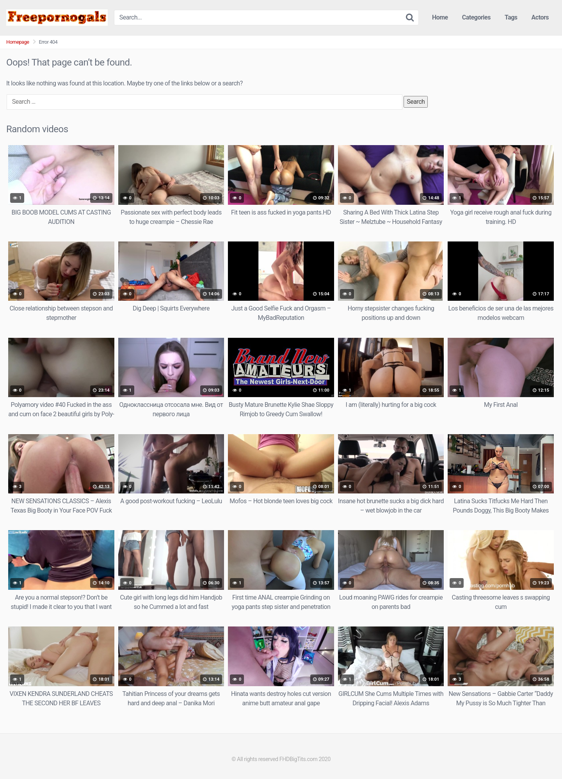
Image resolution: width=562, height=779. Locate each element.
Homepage (17, 42)
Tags (511, 17)
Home (440, 17)
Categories (476, 17)
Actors (540, 17)
